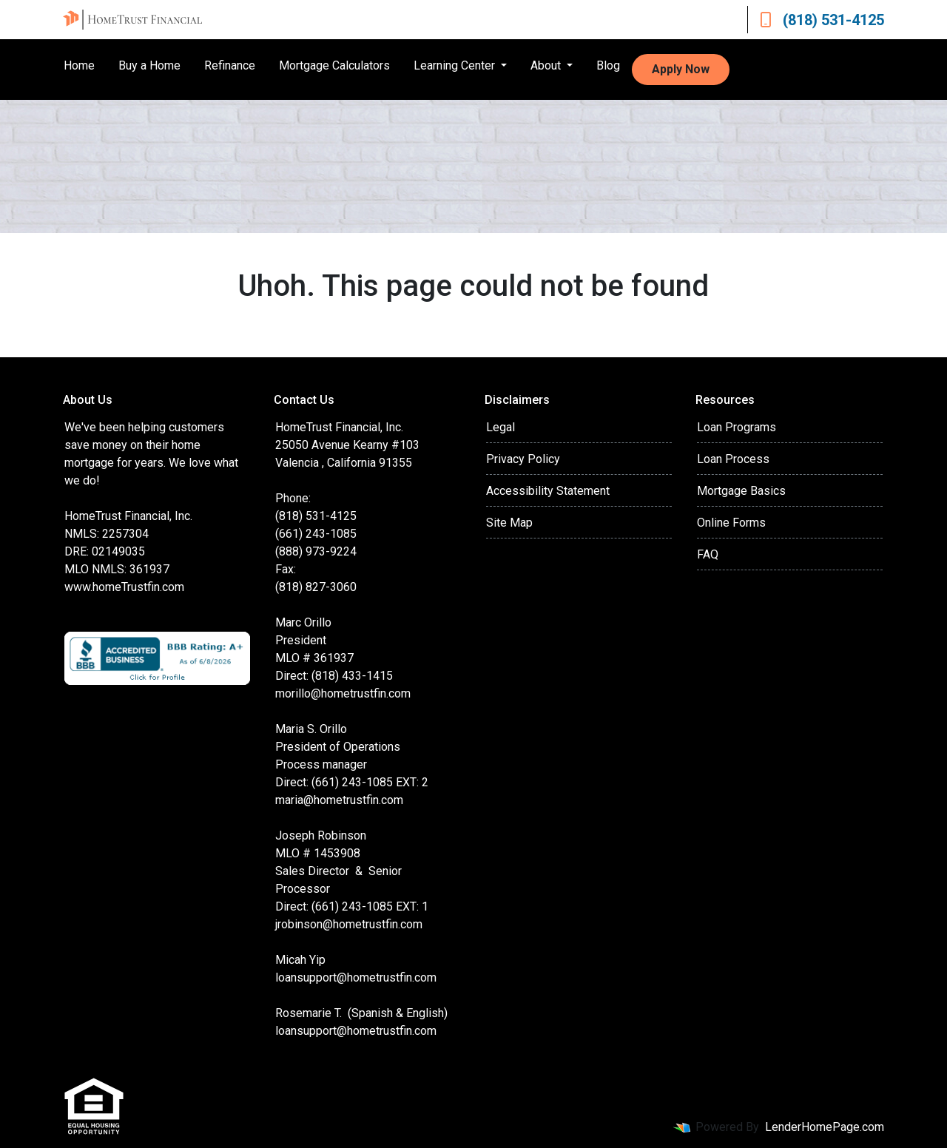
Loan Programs (736, 427)
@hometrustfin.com (387, 977)
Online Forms (731, 523)
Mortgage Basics (741, 491)
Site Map (509, 523)
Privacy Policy (523, 459)
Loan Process (733, 459)
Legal (500, 427)
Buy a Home (149, 65)
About (547, 65)
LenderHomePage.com (824, 1127)
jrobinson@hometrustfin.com (348, 924)
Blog (608, 65)
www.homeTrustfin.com (124, 587)
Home (79, 65)
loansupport (306, 977)
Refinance (229, 65)
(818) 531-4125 (822, 20)
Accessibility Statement (548, 491)
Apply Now (681, 69)
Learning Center (456, 65)
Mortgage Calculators (334, 65)
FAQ (707, 554)
